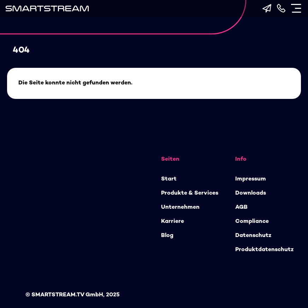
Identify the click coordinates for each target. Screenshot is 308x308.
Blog (167, 236)
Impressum (250, 179)
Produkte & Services (189, 193)
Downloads (250, 193)
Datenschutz (253, 236)
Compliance (252, 222)
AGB (241, 208)
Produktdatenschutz (264, 250)
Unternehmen (180, 208)
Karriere (172, 222)
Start (169, 179)
